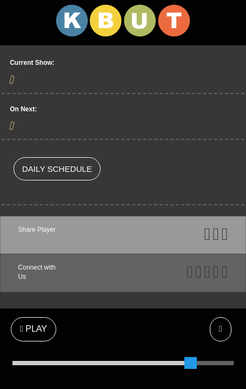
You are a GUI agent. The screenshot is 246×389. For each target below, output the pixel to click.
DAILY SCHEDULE (57, 168)
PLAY (33, 328)
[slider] (190, 363)
